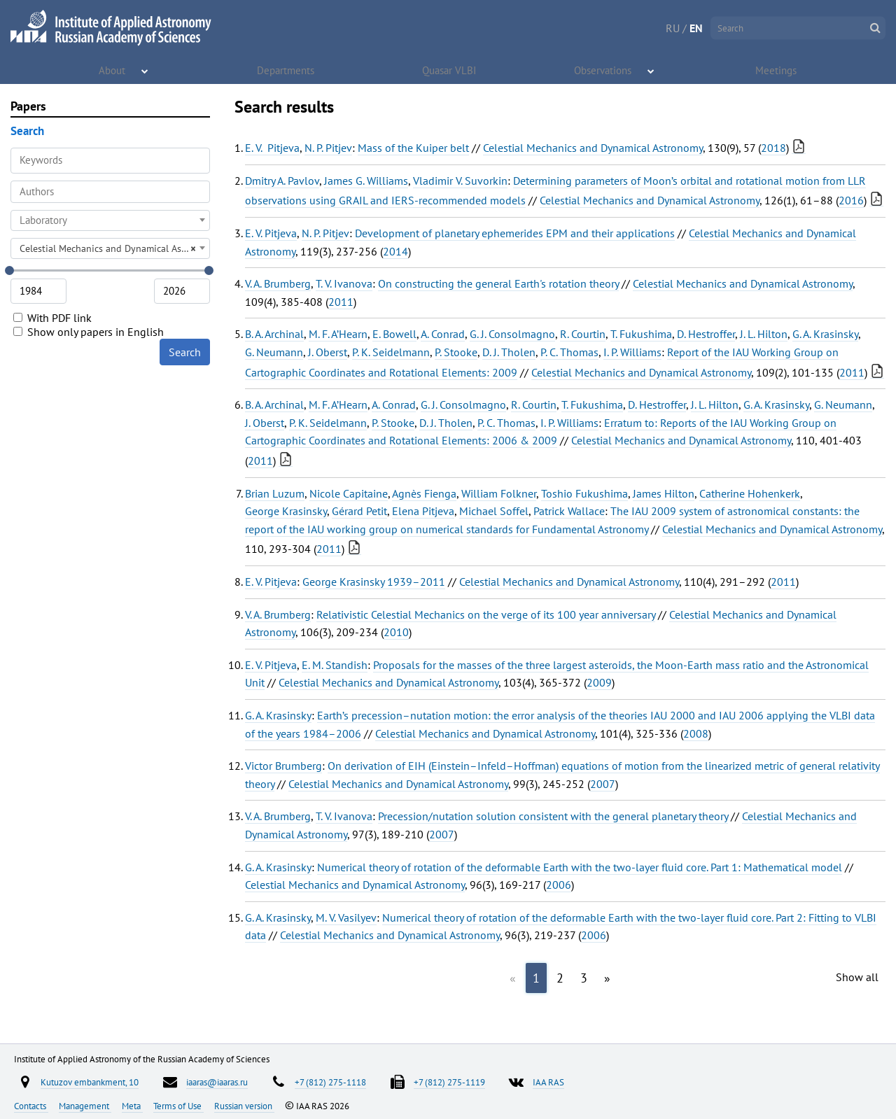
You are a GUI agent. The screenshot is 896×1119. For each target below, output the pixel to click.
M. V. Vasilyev (346, 917)
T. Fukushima (641, 334)
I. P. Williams (632, 352)
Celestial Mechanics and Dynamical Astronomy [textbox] (114, 248)
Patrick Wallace (569, 511)
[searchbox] (110, 191)
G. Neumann (274, 352)
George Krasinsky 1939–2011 (373, 582)
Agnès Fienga (424, 493)
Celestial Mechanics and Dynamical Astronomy (593, 148)
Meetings (777, 70)
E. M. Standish (335, 665)
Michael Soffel (493, 511)
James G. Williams (366, 181)
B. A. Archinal (274, 334)
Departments (286, 70)
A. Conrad (443, 334)
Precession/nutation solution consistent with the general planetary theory (553, 816)
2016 (851, 200)
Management (85, 1105)
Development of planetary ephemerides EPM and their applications (515, 233)
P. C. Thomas (569, 352)
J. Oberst (327, 352)
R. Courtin (583, 334)
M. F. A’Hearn (338, 334)
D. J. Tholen (509, 352)
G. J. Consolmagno (512, 334)
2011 (341, 302)
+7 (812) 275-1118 (330, 1082)
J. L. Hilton (764, 334)
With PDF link (52, 318)
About (113, 70)
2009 (599, 682)
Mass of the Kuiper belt (413, 148)
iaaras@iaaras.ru (217, 1082)
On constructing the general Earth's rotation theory (498, 283)
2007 (602, 784)
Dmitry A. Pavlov (282, 181)
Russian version (244, 1105)
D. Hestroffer (706, 334)
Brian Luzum (274, 493)
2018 (773, 148)
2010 (396, 632)
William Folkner (498, 493)
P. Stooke (456, 352)
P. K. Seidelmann (391, 352)
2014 (395, 251)
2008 (695, 733)
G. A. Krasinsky (825, 334)
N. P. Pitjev (328, 148)
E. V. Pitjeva (272, 148)
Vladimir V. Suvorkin (460, 181)
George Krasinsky (286, 511)
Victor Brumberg (283, 766)
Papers (28, 106)
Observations (603, 70)
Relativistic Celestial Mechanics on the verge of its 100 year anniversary (485, 614)
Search (185, 352)
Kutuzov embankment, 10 (90, 1082)
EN (696, 28)
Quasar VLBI (449, 70)
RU (673, 28)
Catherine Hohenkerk (749, 493)
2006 (558, 885)
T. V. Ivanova (344, 283)
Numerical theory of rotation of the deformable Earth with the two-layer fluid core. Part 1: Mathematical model (579, 867)
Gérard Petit (359, 511)
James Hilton (663, 493)
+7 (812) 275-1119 (449, 1082)
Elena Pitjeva (423, 511)
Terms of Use (178, 1105)
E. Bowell (394, 334)
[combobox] (110, 192)
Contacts (31, 1105)
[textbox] (110, 220)
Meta (132, 1105)
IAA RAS (548, 1082)
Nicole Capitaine (348, 493)
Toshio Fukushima (584, 493)
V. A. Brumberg (278, 283)
